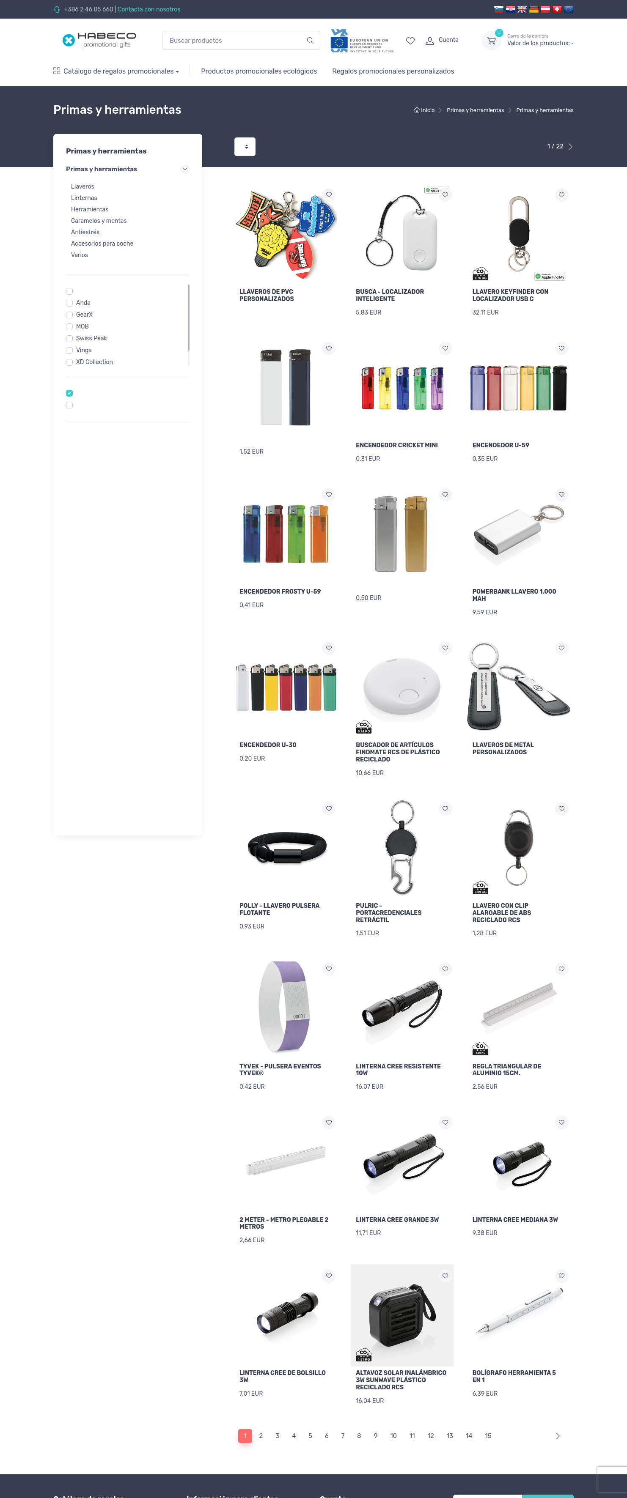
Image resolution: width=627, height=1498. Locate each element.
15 (488, 1388)
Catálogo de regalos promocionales (113, 71)
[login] (446, 40)
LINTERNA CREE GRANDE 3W (397, 1184)
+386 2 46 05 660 (88, 9)
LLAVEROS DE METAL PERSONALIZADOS (503, 731)
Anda (83, 303)
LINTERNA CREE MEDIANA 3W (515, 1184)
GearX (84, 314)
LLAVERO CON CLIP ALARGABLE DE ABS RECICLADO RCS (502, 889)
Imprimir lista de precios (219, 1479)
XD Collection (94, 362)
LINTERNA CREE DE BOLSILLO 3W (282, 1335)
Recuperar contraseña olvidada (363, 1479)
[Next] (556, 1389)
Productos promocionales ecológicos (259, 71)
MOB (82, 326)
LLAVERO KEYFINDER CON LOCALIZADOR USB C (511, 295)
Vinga (84, 350)
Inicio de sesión (341, 1468)
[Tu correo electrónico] (487, 1456)
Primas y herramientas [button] (128, 169)
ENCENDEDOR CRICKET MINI (397, 439)
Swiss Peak (91, 338)
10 (393, 1388)
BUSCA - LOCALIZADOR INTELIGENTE (390, 295)
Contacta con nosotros (149, 9)
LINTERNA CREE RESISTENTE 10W (398, 1040)
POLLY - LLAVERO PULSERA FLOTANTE (279, 886)
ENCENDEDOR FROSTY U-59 (280, 579)
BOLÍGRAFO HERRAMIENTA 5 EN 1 (514, 1335)
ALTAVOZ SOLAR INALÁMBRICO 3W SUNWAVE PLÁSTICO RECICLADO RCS (401, 1339)
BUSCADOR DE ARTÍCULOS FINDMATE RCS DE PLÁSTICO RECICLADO (398, 734)
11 (412, 1388)
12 (430, 1388)
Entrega (197, 1491)
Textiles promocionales (84, 1476)
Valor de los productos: (540, 40)
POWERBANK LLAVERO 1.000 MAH (514, 583)
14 (469, 1388)
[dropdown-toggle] (491, 40)
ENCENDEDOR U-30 (268, 727)
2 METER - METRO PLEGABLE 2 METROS (283, 1188)
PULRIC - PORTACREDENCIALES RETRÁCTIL (388, 889)
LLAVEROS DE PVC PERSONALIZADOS (266, 295)
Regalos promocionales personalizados (393, 71)
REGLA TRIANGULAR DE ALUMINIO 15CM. (507, 1040)
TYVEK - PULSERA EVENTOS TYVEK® (280, 1040)
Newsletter (548, 1456)
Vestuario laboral (76, 1488)
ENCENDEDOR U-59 (501, 439)
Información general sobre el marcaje (238, 1468)
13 (450, 1388)
